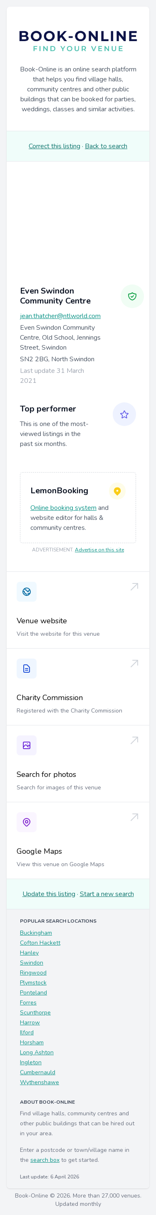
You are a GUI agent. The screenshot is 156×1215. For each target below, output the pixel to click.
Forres (28, 1003)
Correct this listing (54, 146)
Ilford (27, 1032)
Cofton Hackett (40, 943)
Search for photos (46, 774)
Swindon (31, 963)
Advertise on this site (99, 549)
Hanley (29, 953)
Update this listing (48, 894)
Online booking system (63, 507)
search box (44, 1160)
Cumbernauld (37, 1072)
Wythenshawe (39, 1082)
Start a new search (107, 894)
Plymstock (33, 983)
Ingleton (31, 1062)
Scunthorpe (35, 1013)
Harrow (30, 1022)
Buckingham (36, 933)
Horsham (32, 1042)
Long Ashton (37, 1052)
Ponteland (33, 993)
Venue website (42, 621)
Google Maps (39, 851)
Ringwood (33, 973)
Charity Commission (50, 698)
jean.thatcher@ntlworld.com (60, 316)
